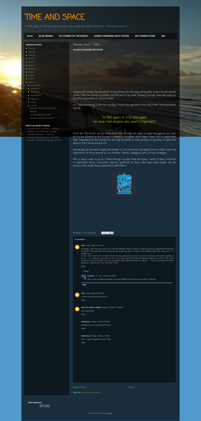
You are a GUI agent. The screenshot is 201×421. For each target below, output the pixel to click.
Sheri (83, 245)
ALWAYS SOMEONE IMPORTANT (42, 118)
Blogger (110, 413)
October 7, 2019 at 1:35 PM (100, 322)
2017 (30, 79)
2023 (30, 58)
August (33, 99)
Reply (83, 266)
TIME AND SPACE (55, 17)
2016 (30, 82)
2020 (30, 69)
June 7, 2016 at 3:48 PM (107, 276)
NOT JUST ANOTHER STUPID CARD (43, 108)
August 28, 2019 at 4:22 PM (112, 307)
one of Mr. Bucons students (91, 307)
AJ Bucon (90, 276)
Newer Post (79, 387)
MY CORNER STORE (145, 36)
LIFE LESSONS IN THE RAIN (40, 115)
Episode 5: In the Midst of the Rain (40, 140)
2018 (30, 75)
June (33, 105)
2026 (30, 48)
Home (30, 36)
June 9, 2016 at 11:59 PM (95, 293)
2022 (30, 62)
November (35, 88)
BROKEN (33, 111)
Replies (86, 271)
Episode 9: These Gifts (36, 134)
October (34, 92)
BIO (163, 36)
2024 (30, 55)
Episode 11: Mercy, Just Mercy (39, 129)
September (35, 95)
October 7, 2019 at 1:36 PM (100, 336)
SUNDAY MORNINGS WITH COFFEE (111, 36)
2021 (30, 65)
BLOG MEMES (46, 36)
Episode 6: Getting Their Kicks (39, 137)
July (32, 102)
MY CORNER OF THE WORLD (73, 36)
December (35, 85)
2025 (30, 52)
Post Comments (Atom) (92, 392)
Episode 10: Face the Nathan (38, 131)
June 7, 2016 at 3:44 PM (94, 245)
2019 (30, 72)
